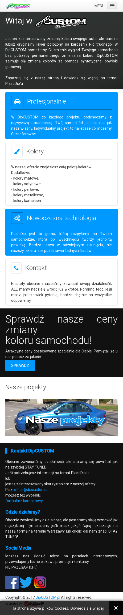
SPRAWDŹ (20, 365)
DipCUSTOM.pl (48, 597)
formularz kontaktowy (24, 501)
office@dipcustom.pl (31, 489)
